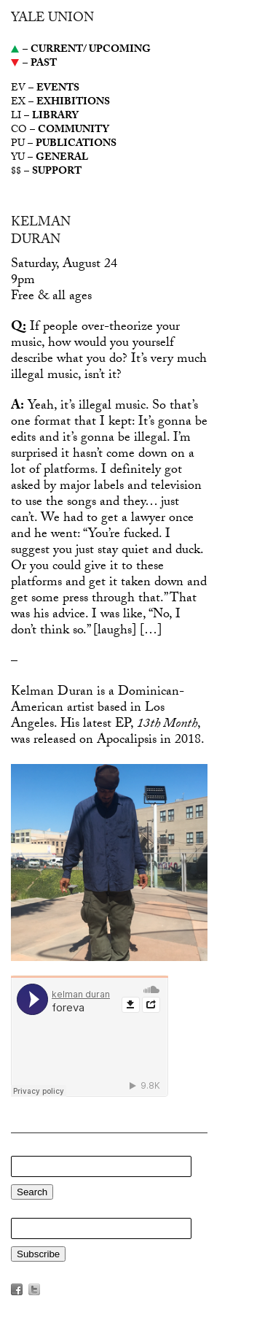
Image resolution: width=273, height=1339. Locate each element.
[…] (151, 631)
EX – (60, 103)
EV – (45, 89)
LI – (45, 117)
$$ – (46, 173)
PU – (63, 145)
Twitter (34, 1289)
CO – (60, 131)
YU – (49, 159)
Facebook (17, 1289)
